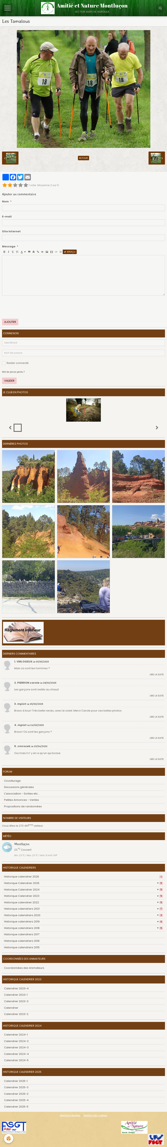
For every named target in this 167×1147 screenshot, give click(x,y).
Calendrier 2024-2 (16, 1041)
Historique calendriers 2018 (83, 928)
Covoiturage (12, 781)
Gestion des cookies (95, 1115)
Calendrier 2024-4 (16, 1054)
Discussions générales (19, 787)
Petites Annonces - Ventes (21, 800)
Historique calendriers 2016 (22, 941)
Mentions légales (70, 1115)
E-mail (7, 216)
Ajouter (10, 322)
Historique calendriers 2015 (22, 947)
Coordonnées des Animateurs (24, 968)
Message (8, 246)
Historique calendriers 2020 (83, 915)
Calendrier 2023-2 (16, 1014)
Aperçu (69, 251)
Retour (83, 158)
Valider (9, 381)
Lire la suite (157, 674)
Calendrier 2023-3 (16, 1001)
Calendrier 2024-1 (16, 1035)
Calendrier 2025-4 (16, 1100)
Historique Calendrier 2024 (83, 890)
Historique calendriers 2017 (21, 934)
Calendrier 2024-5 (16, 1060)
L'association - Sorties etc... (22, 794)
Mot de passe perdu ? (13, 371)
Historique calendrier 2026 (83, 877)
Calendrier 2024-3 (16, 1047)
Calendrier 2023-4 (16, 988)
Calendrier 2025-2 (16, 1094)
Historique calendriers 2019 (83, 921)
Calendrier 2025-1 (16, 1081)
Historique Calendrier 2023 (83, 896)
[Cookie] (8, 1138)
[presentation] (33, 307)
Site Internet (11, 231)
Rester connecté (15, 363)
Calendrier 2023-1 (16, 995)
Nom (5, 201)
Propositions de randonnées (23, 806)
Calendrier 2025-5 (16, 1107)
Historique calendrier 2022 (83, 902)
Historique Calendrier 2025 (83, 883)
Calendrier (11, 1008)
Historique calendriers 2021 (83, 909)
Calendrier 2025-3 (16, 1087)
